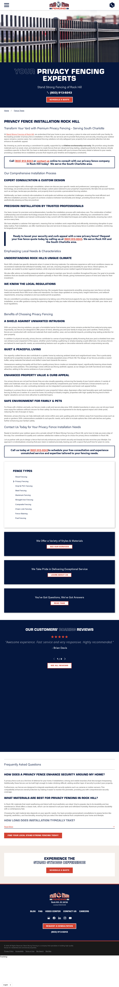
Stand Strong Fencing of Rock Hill (20, 134)
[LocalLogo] (59, 5)
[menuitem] (60, 476)
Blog (33, 911)
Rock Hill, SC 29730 (59, 902)
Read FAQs (59, 603)
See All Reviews (59, 665)
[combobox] (7, 985)
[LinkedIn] (59, 918)
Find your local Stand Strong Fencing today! (33, 835)
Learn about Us (59, 575)
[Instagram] (65, 918)
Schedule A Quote (59, 870)
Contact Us (69, 911)
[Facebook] (54, 918)
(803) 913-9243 (61, 92)
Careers (84, 911)
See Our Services (59, 546)
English (5, 985)
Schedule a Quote (59, 99)
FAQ (40, 911)
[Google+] (48, 918)
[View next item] (65, 659)
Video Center (53, 911)
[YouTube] (70, 918)
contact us (43, 161)
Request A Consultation (59, 926)
